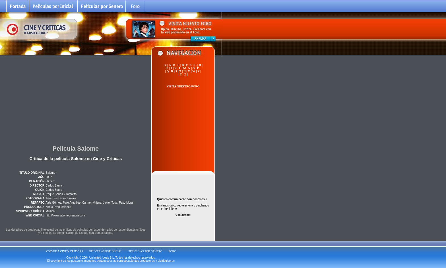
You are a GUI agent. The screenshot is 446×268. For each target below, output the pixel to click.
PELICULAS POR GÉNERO (145, 251)
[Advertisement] (75, 99)
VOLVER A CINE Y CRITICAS (64, 251)
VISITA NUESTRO (183, 86)
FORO (172, 251)
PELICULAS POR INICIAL (105, 251)
